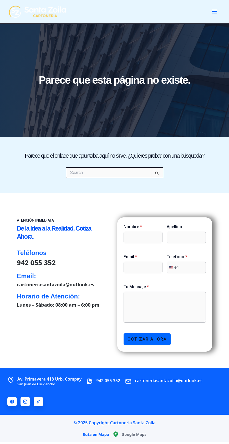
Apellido (174, 226)
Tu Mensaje (136, 286)
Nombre (133, 226)
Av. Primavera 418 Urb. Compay (49, 381)
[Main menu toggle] (214, 12)
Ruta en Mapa (96, 433)
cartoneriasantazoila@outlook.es (56, 284)
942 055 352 (36, 262)
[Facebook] (12, 401)
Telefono (177, 256)
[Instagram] (25, 401)
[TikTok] (38, 401)
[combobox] (173, 266)
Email (130, 256)
